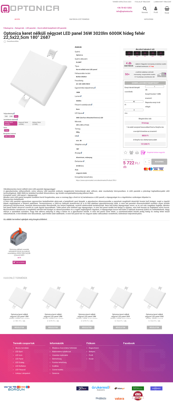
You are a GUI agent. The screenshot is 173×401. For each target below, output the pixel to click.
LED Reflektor (20, 366)
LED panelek (31, 28)
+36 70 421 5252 (124, 8)
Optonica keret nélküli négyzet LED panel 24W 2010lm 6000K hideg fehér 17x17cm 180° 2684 (53, 317)
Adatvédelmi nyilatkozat (61, 352)
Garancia (55, 373)
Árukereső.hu (101, 390)
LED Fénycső (20, 370)
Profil (91, 355)
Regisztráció (94, 348)
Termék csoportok (23, 343)
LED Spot (19, 352)
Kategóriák (148, 19)
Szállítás (55, 366)
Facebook (129, 343)
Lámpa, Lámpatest (22, 373)
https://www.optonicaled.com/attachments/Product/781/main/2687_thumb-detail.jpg (105, 180)
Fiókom (90, 343)
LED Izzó (18, 355)
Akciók (17, 19)
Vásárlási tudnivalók (60, 355)
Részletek (19, 327)
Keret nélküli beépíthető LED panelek (52, 28)
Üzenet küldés (57, 370)
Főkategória (8, 28)
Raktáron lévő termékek (79, 19)
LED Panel (19, 359)
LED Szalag (19, 362)
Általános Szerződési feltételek (64, 348)
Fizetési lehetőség (59, 362)
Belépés (92, 352)
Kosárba (159, 162)
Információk (57, 343)
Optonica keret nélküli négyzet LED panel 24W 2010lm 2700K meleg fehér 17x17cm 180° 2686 (86, 317)
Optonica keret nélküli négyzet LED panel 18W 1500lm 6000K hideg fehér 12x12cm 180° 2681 (19, 317)
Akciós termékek (22, 348)
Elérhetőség (57, 359)
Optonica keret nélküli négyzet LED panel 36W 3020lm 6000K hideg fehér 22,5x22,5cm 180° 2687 (120, 317)
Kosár (91, 359)
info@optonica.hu (124, 11)
